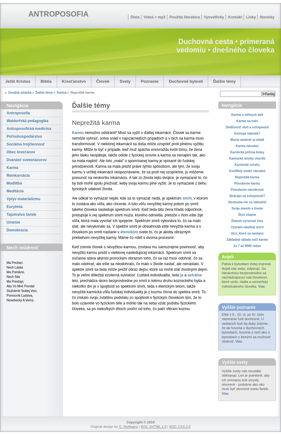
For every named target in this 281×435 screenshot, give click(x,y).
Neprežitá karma (247, 177)
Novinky (267, 17)
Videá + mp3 (154, 17)
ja (181, 275)
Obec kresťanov (21, 152)
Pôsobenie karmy (247, 183)
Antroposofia (18, 113)
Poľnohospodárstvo (24, 136)
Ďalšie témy (224, 81)
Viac (261, 286)
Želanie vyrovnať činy (247, 221)
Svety (125, 81)
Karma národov (247, 146)
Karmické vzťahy (247, 164)
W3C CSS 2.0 (179, 426)
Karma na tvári (247, 121)
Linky (251, 17)
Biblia (45, 81)
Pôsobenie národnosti (247, 189)
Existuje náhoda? (247, 133)
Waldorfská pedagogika (27, 121)
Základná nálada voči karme (247, 239)
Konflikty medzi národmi (247, 171)
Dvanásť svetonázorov (27, 160)
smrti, (188, 198)
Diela (135, 17)
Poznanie (150, 81)
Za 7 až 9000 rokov (247, 246)
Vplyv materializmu (23, 199)
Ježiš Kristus (17, 81)
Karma (61, 92)
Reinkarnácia (18, 175)
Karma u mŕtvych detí (247, 114)
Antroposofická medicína (29, 128)
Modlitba (14, 183)
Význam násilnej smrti (247, 227)
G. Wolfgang (128, 426)
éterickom (129, 232)
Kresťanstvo (74, 81)
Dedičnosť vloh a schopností (247, 127)
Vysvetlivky (214, 17)
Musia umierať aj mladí (247, 139)
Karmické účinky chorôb (247, 158)
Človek (103, 81)
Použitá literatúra (184, 17)
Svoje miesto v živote (247, 208)
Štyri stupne (247, 214)
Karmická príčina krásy (247, 152)
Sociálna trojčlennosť (26, 144)
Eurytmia (14, 207)
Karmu (78, 133)
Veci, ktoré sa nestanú (247, 233)
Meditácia (15, 191)
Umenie (13, 222)
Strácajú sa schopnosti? (247, 196)
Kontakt (235, 17)
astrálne (195, 275)
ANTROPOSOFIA (58, 14)
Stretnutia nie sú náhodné (247, 202)
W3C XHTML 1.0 (153, 426)
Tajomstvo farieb (21, 214)
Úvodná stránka (19, 92)
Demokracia (17, 230)
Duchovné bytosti (186, 81)
